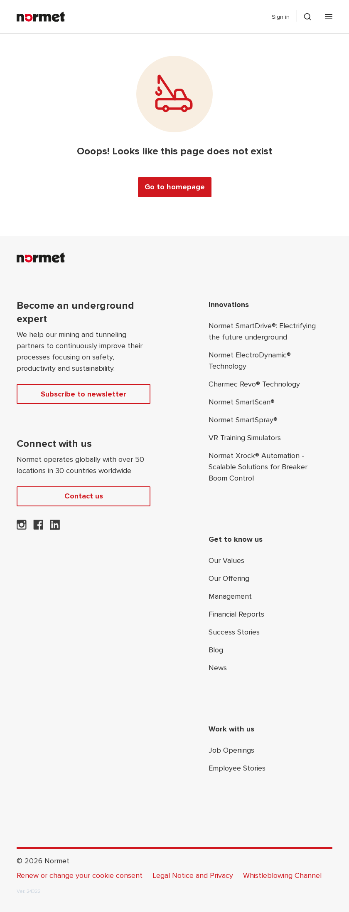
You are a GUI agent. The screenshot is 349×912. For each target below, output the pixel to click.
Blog (216, 649)
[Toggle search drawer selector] (307, 17)
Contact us (83, 496)
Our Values (226, 560)
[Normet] (41, 17)
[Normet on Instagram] (22, 527)
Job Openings (231, 750)
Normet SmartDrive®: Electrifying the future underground (262, 331)
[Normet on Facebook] (38, 527)
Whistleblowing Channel (282, 875)
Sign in (281, 16)
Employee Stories (237, 768)
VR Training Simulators (245, 437)
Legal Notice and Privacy (192, 875)
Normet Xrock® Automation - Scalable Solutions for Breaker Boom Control (258, 467)
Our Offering (229, 578)
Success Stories (234, 632)
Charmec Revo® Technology (254, 384)
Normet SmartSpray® (243, 419)
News (218, 667)
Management (230, 596)
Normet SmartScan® (242, 401)
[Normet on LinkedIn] (55, 527)
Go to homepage (175, 186)
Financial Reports (236, 614)
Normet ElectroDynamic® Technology (250, 360)
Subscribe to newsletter (83, 394)
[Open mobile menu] (328, 17)
